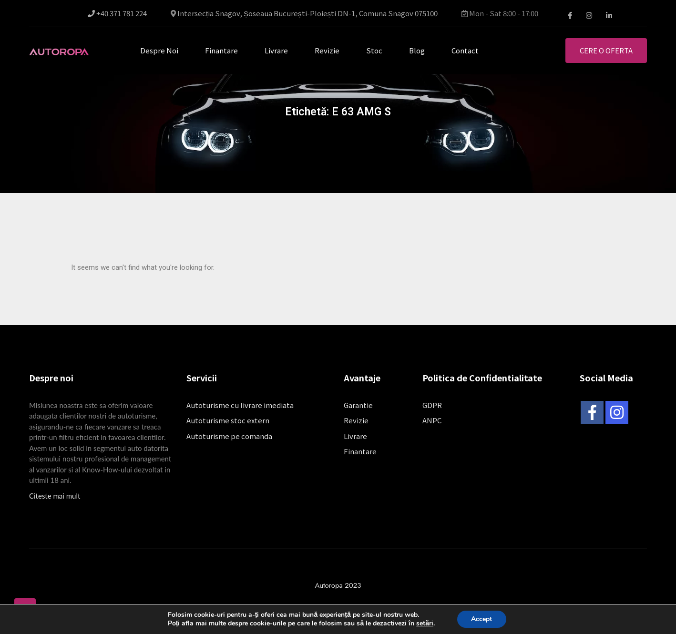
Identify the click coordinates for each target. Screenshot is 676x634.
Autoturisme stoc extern (227, 420)
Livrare (276, 50)
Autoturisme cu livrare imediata (240, 405)
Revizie (327, 50)
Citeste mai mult (54, 495)
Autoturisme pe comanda (229, 436)
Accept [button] (481, 619)
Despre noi (159, 50)
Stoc (374, 50)
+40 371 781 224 (117, 13)
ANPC (431, 420)
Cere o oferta (606, 50)
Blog (417, 50)
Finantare (221, 50)
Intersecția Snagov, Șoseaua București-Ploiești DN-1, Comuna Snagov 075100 (307, 13)
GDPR (432, 405)
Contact (465, 50)
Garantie (358, 405)
